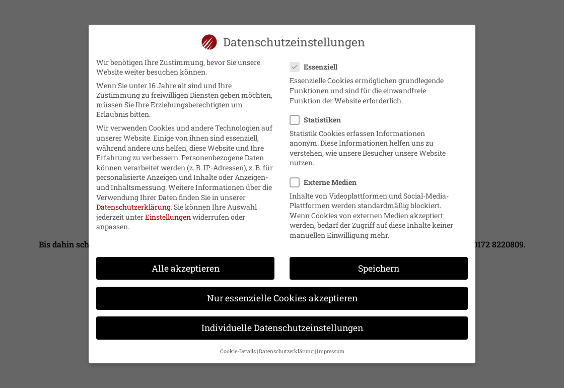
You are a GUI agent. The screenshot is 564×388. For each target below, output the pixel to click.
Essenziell (318, 62)
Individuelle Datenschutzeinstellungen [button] (282, 323)
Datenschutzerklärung (133, 202)
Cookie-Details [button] (238, 346)
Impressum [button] (330, 346)
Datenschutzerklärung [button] (286, 346)
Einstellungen (168, 212)
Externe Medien (327, 177)
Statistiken (319, 115)
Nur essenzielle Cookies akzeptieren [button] (282, 293)
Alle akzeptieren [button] (186, 264)
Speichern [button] (378, 264)
